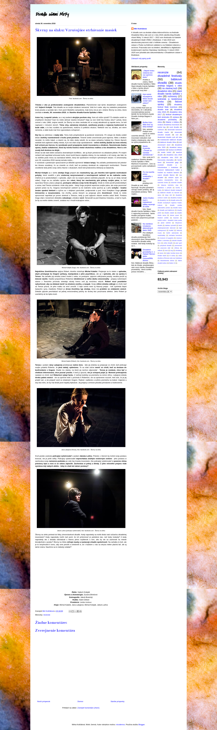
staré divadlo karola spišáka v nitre (170, 94)
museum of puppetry (166, 238)
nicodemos (120, 724)
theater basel (162, 255)
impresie (176, 218)
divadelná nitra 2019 (169, 157)
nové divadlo (174, 127)
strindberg (178, 250)
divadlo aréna (175, 200)
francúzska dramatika (166, 160)
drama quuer (174, 215)
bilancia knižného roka (169, 185)
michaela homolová (175, 235)
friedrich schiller (163, 218)
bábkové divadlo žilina (168, 142)
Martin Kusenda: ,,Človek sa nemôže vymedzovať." (148, 150)
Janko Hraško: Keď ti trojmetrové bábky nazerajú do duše (149, 202)
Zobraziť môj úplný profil (141, 58)
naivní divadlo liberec (166, 175)
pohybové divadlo (165, 245)
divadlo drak (163, 109)
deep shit (168, 195)
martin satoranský (172, 233)
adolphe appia (173, 177)
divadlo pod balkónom (167, 210)
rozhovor (161, 129)
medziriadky (161, 235)
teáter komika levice (173, 253)
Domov (80, 701)
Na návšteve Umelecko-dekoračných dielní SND (148, 227)
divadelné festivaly (170, 75)
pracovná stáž (165, 248)
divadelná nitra (165, 91)
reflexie (160, 250)
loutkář (171, 230)
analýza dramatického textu (168, 180)
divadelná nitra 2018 (174, 155)
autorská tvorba (163, 182)
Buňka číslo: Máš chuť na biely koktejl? (148, 124)
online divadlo (168, 243)
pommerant (178, 245)
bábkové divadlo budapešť (173, 190)
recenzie (46, 615)
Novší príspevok (43, 701)
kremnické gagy (172, 162)
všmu (160, 122)
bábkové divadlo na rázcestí (169, 192)
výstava (176, 117)
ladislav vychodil (170, 225)
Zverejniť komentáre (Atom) (88, 708)
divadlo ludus (177, 208)
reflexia (176, 248)
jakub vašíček (166, 223)
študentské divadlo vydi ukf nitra (170, 137)
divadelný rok (164, 200)
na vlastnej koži (169, 88)
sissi (166, 250)
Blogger (142, 724)
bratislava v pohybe (165, 187)
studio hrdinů (166, 152)
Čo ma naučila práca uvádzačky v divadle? (148, 175)
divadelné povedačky (167, 120)
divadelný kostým (176, 198)
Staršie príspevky (117, 701)
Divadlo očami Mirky (52, 14)
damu (159, 195)
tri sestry (172, 255)
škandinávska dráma (167, 260)
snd (177, 135)
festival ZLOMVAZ (175, 150)
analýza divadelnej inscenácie (168, 124)
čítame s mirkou (172, 122)
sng (171, 250)
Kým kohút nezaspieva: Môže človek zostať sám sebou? (148, 98)
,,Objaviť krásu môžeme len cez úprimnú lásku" (148, 74)
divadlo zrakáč (169, 213)
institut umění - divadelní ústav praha (170, 220)
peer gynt (179, 243)
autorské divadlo (176, 182)
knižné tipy (162, 127)
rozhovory (172, 96)
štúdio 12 (172, 263)
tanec (161, 253)
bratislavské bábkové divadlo (171, 140)
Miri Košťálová (140, 29)
